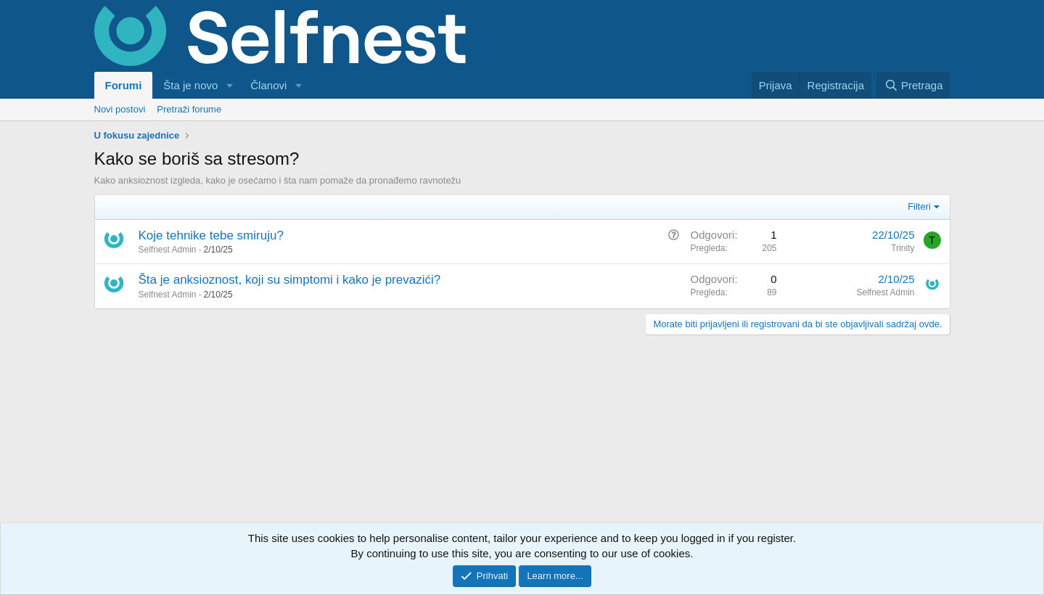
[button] (229, 85)
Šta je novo (190, 85)
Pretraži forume (189, 109)
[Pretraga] (913, 85)
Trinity (902, 248)
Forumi (123, 85)
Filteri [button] (919, 206)
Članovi (268, 85)
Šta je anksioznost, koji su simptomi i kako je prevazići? (290, 280)
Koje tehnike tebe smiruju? (211, 235)
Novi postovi (120, 109)
